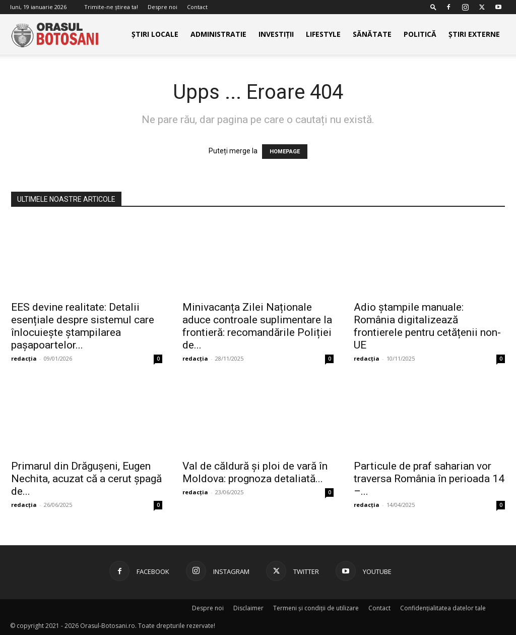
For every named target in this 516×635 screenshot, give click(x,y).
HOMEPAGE (285, 151)
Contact (197, 7)
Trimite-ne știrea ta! (111, 7)
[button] (433, 7)
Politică (420, 34)
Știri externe (474, 34)
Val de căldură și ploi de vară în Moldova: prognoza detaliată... (255, 472)
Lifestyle (323, 34)
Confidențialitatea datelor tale (443, 608)
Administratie (218, 34)
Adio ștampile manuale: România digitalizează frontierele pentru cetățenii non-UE (427, 326)
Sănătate (372, 34)
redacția (24, 358)
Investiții (276, 34)
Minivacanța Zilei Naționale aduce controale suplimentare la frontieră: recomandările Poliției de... (257, 326)
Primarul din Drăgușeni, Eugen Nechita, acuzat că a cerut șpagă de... (86, 478)
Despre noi (162, 7)
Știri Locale (155, 34)
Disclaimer (248, 608)
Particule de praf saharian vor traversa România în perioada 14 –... (429, 478)
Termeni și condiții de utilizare (316, 608)
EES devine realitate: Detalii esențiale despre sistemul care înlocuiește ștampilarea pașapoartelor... (82, 326)
